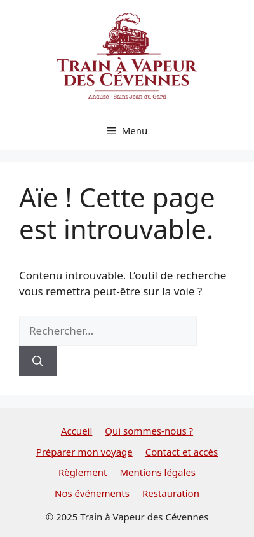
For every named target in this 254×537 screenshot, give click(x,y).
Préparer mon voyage (84, 451)
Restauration (170, 493)
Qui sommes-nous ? (149, 430)
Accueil (76, 430)
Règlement (82, 472)
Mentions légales (157, 472)
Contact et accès (181, 451)
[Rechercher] (38, 361)
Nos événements (92, 493)
